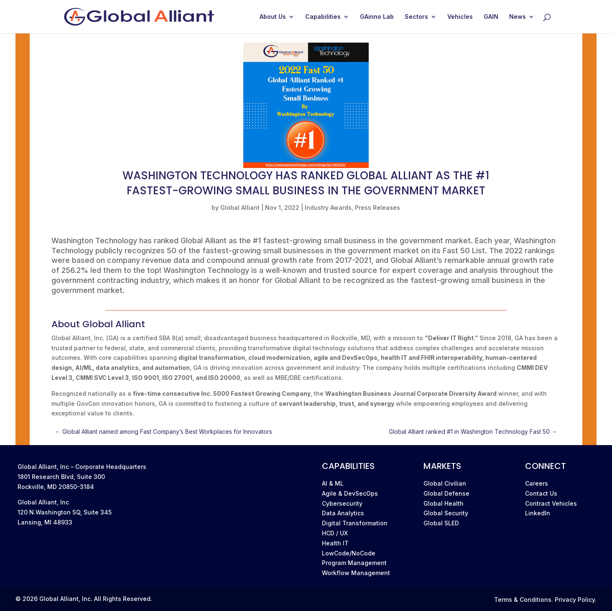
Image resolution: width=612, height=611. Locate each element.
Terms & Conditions (522, 599)
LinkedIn (537, 513)
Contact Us (541, 493)
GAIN (491, 17)
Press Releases (377, 207)
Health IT (335, 543)
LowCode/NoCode (348, 553)
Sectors (416, 17)
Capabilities (323, 17)
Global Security (445, 513)
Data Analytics (343, 513)
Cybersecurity (342, 503)
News (517, 17)
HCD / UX (335, 533)
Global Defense (446, 493)
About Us (273, 17)
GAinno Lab (377, 17)
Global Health (443, 503)
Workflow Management (356, 572)
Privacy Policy (575, 599)
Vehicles (460, 17)
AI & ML (333, 483)
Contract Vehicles (551, 503)
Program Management (354, 562)
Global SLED (441, 523)
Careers (536, 483)
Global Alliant (240, 207)
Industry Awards (328, 207)
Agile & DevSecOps (350, 493)
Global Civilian (444, 483)
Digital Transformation (355, 523)
